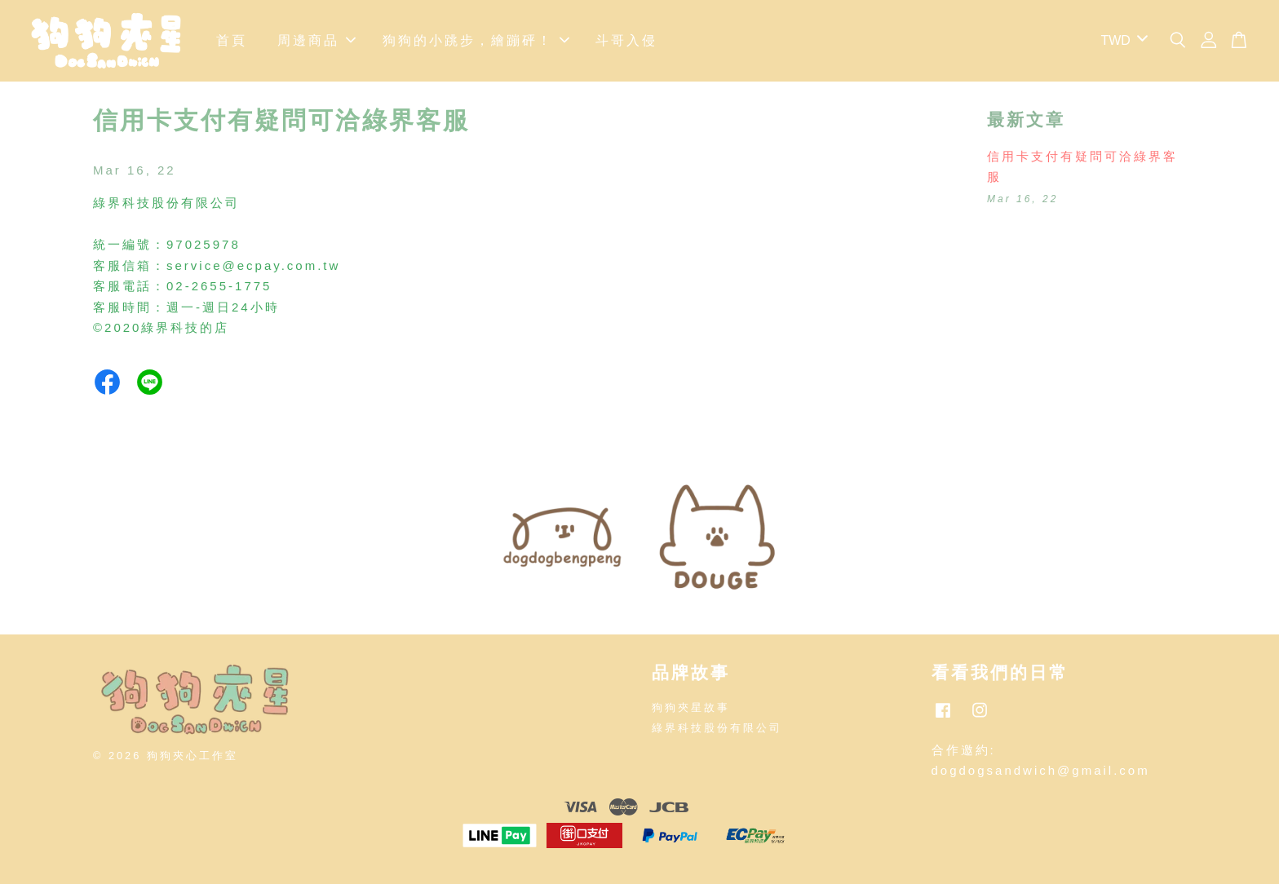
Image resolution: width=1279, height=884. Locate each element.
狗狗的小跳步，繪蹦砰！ (476, 40)
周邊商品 (316, 40)
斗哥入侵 (626, 40)
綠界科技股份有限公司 (717, 728)
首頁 (231, 40)
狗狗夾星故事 (691, 707)
